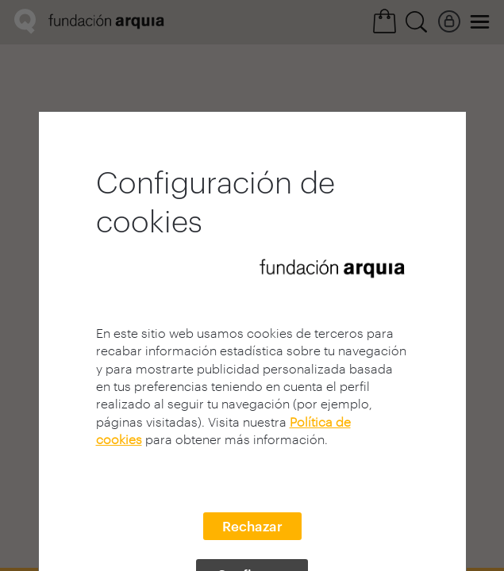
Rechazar (252, 526)
